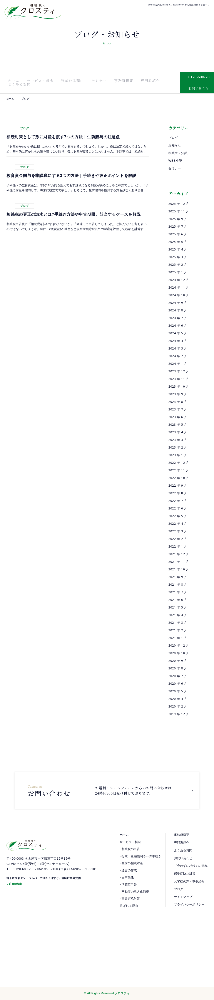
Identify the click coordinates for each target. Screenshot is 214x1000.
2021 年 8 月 (177, 584)
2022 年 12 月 (178, 463)
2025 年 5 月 (177, 242)
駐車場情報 (16, 895)
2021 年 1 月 (177, 638)
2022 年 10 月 (178, 478)
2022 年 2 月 (177, 539)
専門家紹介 (126, 82)
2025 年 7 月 (177, 226)
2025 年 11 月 (178, 211)
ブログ (173, 137)
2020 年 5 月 (177, 691)
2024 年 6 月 (177, 325)
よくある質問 (150, 82)
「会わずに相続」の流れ (190, 865)
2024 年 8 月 (177, 310)
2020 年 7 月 (177, 676)
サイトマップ (183, 897)
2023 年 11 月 (178, 379)
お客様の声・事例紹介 (189, 881)
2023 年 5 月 (177, 424)
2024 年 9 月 (177, 303)
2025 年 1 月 (177, 272)
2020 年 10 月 (178, 653)
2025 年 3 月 (177, 257)
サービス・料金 (34, 82)
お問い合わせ (183, 858)
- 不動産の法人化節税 (134, 891)
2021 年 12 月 (178, 554)
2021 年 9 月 (177, 577)
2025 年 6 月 (177, 234)
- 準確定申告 (128, 884)
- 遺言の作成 (128, 870)
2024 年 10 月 (178, 295)
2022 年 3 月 (177, 531)
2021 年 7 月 (177, 592)
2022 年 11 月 (178, 470)
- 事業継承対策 (130, 898)
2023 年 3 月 (177, 440)
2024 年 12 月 (178, 280)
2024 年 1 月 (177, 363)
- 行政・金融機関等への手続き (140, 856)
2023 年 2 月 (177, 447)
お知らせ (174, 145)
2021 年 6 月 (177, 600)
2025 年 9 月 (177, 219)
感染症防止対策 (184, 873)
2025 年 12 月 (178, 204)
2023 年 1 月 (177, 455)
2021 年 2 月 (177, 630)
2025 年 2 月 (177, 264)
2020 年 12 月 (178, 645)
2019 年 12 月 (178, 714)
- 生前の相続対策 (131, 863)
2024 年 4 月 (177, 341)
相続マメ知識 (177, 153)
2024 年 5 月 (177, 333)
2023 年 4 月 (177, 432)
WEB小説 (175, 160)
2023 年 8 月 (177, 402)
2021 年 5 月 (177, 607)
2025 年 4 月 (177, 249)
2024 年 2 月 (177, 356)
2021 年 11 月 (178, 562)
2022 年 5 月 (177, 516)
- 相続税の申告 (130, 849)
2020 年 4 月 (177, 699)
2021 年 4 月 (177, 615)
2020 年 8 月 (177, 668)
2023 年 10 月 (178, 386)
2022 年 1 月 (177, 546)
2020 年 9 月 (177, 661)
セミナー (84, 82)
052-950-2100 (47, 879)
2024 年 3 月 (177, 348)
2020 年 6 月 (177, 683)
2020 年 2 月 (177, 706)
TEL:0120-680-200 (20, 879)
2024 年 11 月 (178, 287)
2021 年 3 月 (177, 622)
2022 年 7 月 (177, 501)
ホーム (12, 82)
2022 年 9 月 (177, 485)
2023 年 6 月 (177, 417)
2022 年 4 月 (177, 523)
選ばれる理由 (62, 82)
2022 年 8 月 (177, 493)
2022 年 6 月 (177, 508)
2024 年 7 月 (177, 318)
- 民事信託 (127, 877)
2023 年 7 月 (177, 409)
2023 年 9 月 (177, 394)
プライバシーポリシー (189, 904)
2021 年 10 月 (178, 569)
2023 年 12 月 (178, 371)
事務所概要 (104, 82)
